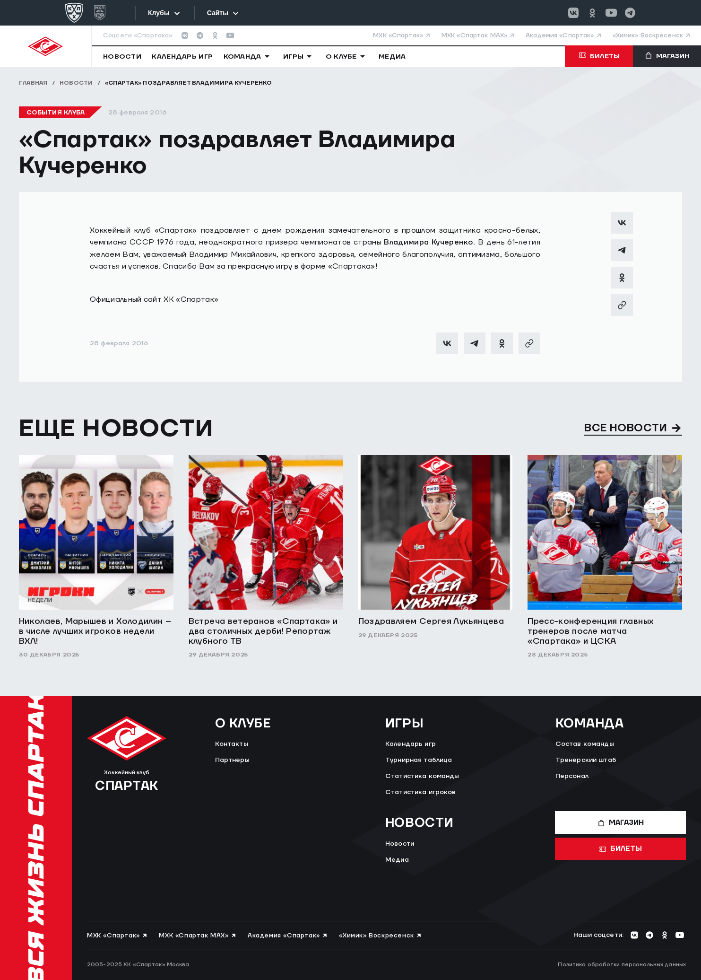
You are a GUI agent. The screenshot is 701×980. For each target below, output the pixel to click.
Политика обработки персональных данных (622, 964)
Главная (33, 83)
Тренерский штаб (585, 760)
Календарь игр (410, 744)
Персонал (571, 776)
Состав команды (584, 744)
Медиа (397, 860)
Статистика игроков (420, 792)
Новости (76, 83)
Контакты (231, 744)
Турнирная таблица (418, 760)
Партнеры (232, 760)
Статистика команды (422, 776)
